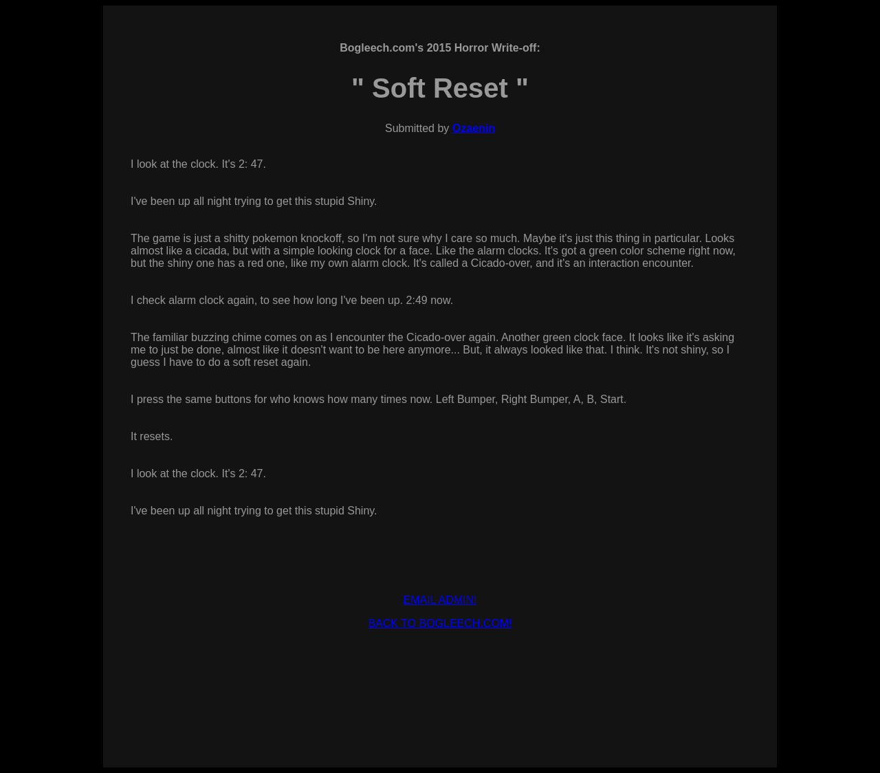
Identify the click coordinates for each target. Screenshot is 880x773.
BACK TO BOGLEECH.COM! (440, 623)
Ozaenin (473, 128)
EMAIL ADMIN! (440, 600)
